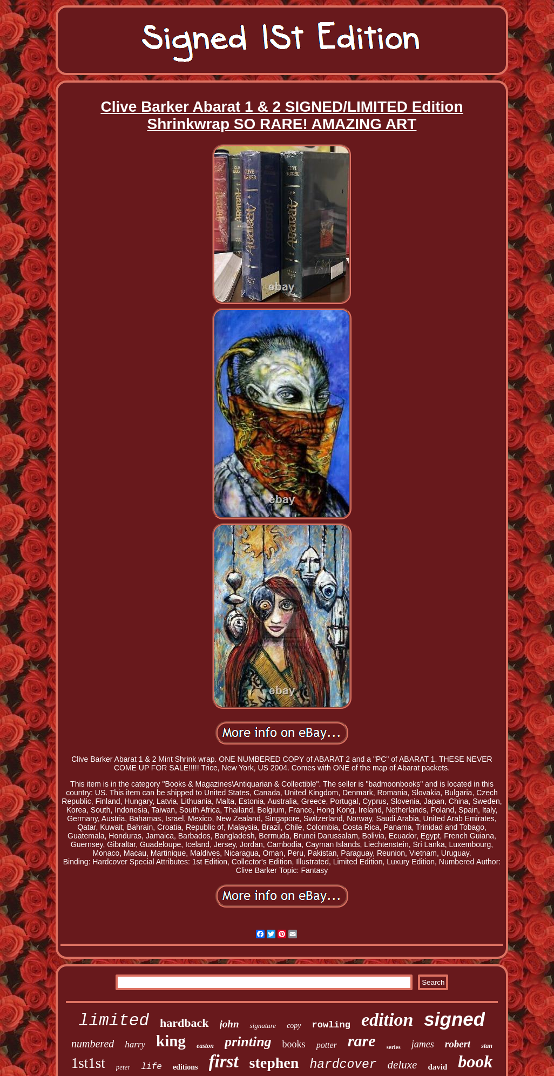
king (171, 1041)
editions (185, 1067)
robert (458, 1044)
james (422, 1044)
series (394, 1047)
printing (248, 1042)
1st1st (88, 1063)
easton (205, 1046)
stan (486, 1046)
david (437, 1067)
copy (294, 1025)
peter (123, 1067)
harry (135, 1044)
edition (387, 1020)
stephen (274, 1062)
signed (454, 1019)
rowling (331, 1025)
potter (326, 1045)
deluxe (402, 1064)
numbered (92, 1044)
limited (114, 1020)
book (475, 1061)
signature (262, 1025)
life (151, 1067)
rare (362, 1041)
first (224, 1061)
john (229, 1024)
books (294, 1044)
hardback (184, 1023)
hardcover (342, 1065)
